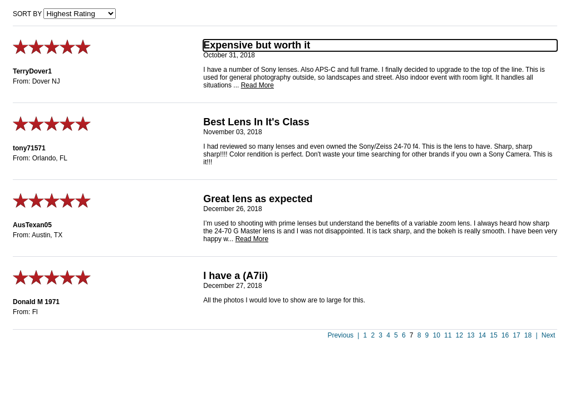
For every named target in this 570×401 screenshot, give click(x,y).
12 (459, 335)
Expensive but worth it (256, 45)
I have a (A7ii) (235, 275)
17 (516, 335)
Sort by (27, 14)
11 (447, 335)
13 (470, 335)
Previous (340, 335)
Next (549, 335)
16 (505, 335)
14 (482, 335)
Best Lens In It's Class (256, 122)
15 (493, 335)
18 (528, 335)
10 (436, 335)
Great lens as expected (257, 198)
